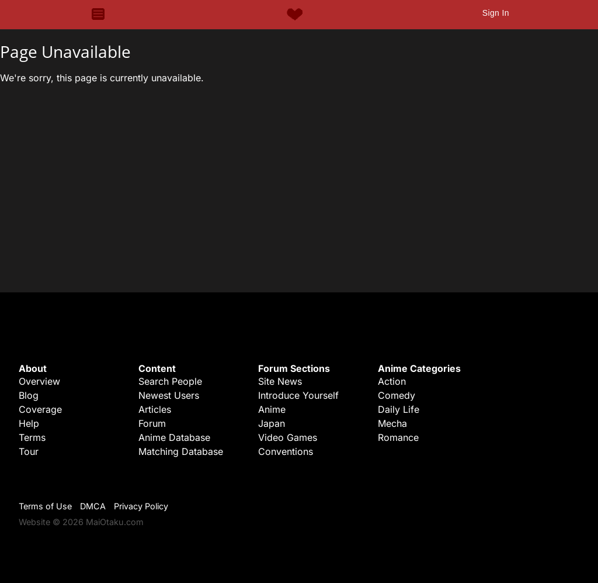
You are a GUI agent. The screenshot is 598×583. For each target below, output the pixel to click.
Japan (271, 423)
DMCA (93, 506)
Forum (152, 423)
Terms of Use (45, 506)
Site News (280, 381)
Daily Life (398, 409)
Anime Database (174, 437)
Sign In (495, 13)
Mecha (392, 423)
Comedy (396, 395)
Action (392, 381)
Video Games (287, 437)
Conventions (285, 451)
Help (29, 423)
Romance (398, 437)
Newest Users (168, 395)
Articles (154, 409)
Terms (32, 437)
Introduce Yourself (298, 395)
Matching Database (180, 451)
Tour (29, 451)
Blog (29, 395)
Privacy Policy (141, 506)
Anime (272, 409)
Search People (170, 381)
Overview (39, 381)
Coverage (40, 409)
